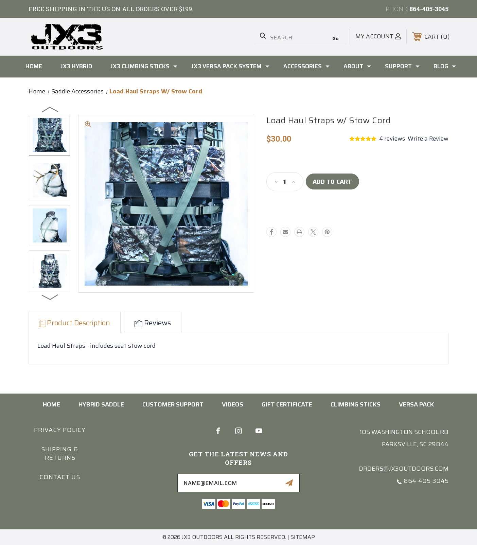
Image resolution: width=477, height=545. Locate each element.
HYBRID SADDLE (101, 404)
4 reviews (392, 138)
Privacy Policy (60, 430)
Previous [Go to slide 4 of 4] (50, 109)
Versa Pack (416, 404)
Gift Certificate (287, 404)
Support (402, 66)
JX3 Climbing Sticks (143, 66)
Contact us (59, 477)
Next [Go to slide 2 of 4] (50, 297)
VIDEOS (232, 404)
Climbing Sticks (356, 404)
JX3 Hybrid (76, 66)
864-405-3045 (428, 9)
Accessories (306, 66)
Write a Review (428, 138)
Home (33, 66)
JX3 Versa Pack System (230, 66)
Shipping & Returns (59, 453)
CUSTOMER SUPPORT (173, 404)
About (357, 66)
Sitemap (302, 537)
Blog (445, 66)
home (51, 404)
